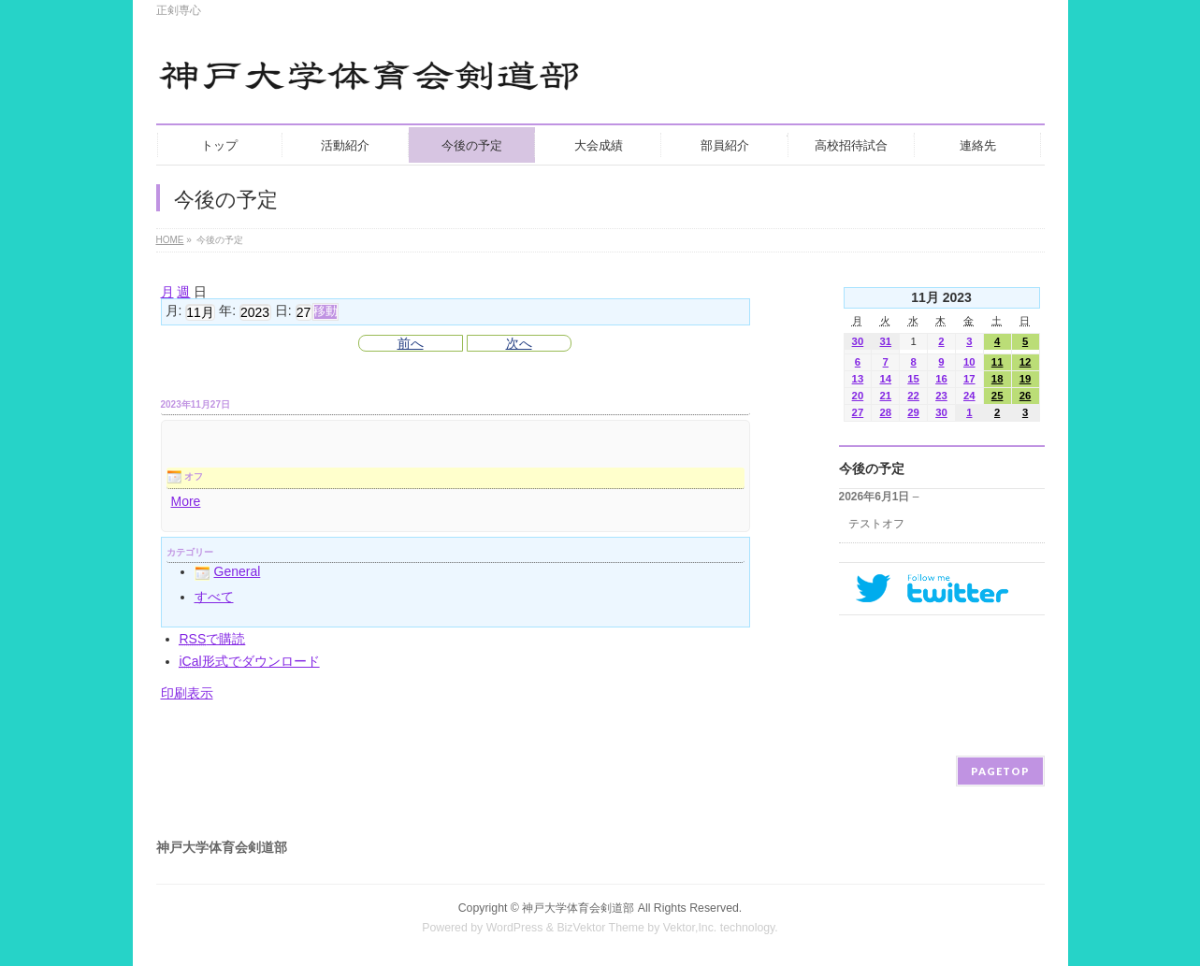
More (186, 501)
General (228, 571)
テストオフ (876, 523)
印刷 (187, 692)
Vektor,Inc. (690, 927)
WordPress (514, 927)
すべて (214, 596)
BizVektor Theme (600, 927)
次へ (519, 343)
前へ (411, 343)
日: (283, 311)
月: (174, 311)
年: (227, 311)
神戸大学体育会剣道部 (578, 908)
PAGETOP (1000, 771)
